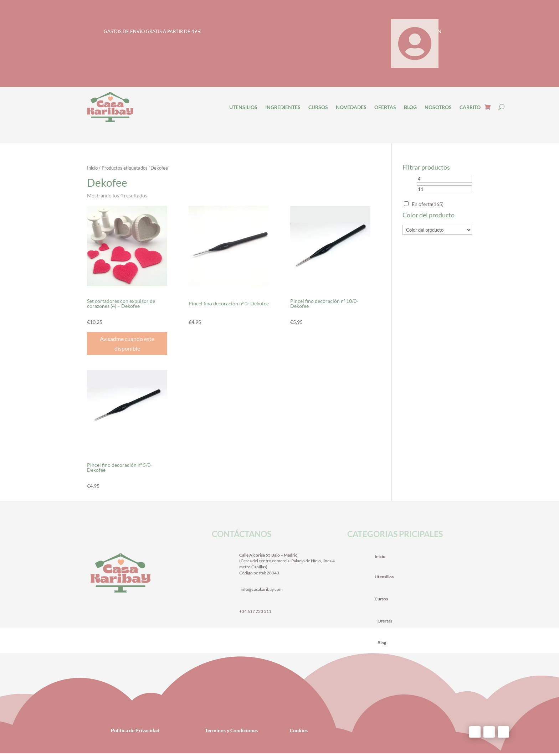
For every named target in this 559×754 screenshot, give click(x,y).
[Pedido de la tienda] (332, 196)
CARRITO (470, 107)
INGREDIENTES (283, 107)
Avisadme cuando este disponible (127, 343)
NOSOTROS (438, 107)
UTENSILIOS (243, 107)
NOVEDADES (351, 107)
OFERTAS (385, 107)
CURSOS (318, 107)
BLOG (410, 107)
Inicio (92, 168)
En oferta (427, 204)
